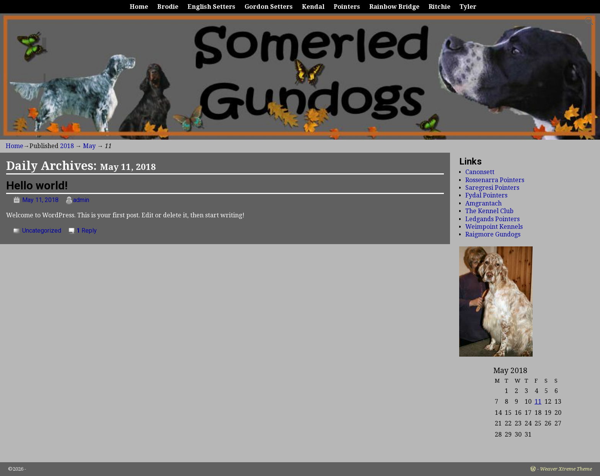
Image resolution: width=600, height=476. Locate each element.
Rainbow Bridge (394, 6)
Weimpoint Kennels (494, 226)
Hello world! (37, 185)
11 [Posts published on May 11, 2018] (538, 401)
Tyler (468, 6)
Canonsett (479, 172)
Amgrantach (483, 203)
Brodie (167, 6)
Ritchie (439, 6)
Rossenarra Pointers (494, 180)
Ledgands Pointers (492, 219)
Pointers (347, 6)
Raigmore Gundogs (492, 234)
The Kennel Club (489, 211)
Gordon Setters (269, 6)
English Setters (211, 6)
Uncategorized (41, 230)
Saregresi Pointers (492, 187)
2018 (67, 146)
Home (139, 6)
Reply (87, 230)
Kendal (313, 6)
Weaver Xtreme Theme (566, 469)
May (89, 146)
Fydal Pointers (486, 195)
